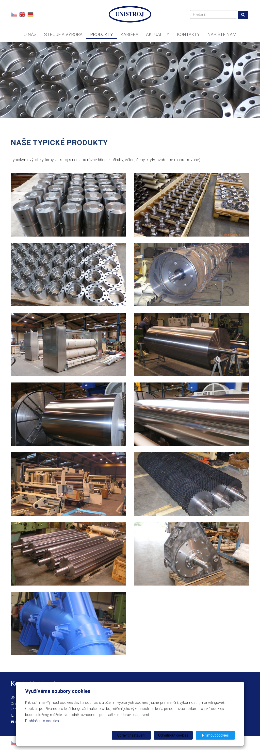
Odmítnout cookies (173, 735)
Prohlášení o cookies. (42, 721)
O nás (30, 34)
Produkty (101, 34)
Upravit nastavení (132, 735)
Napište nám (221, 34)
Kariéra (129, 34)
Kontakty (188, 34)
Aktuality (157, 34)
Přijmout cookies (215, 735)
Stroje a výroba (63, 34)
